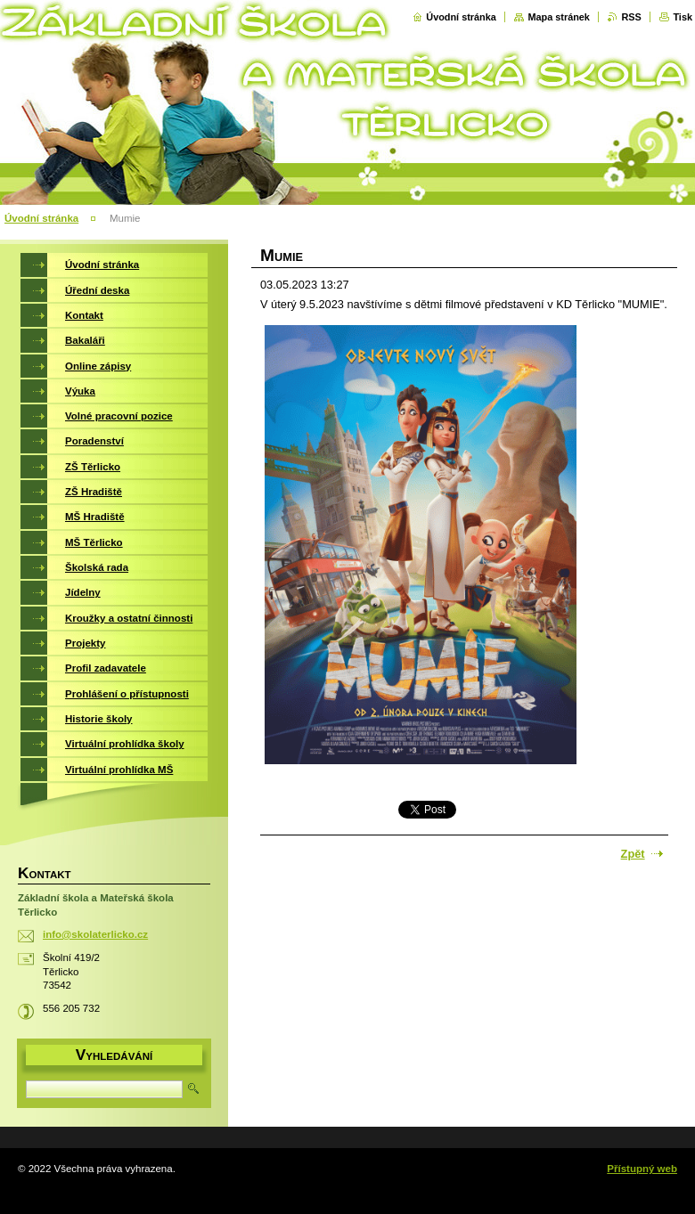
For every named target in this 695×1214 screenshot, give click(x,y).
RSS (631, 17)
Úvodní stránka (461, 17)
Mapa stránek (558, 17)
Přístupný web (642, 1168)
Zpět (633, 853)
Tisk (682, 17)
